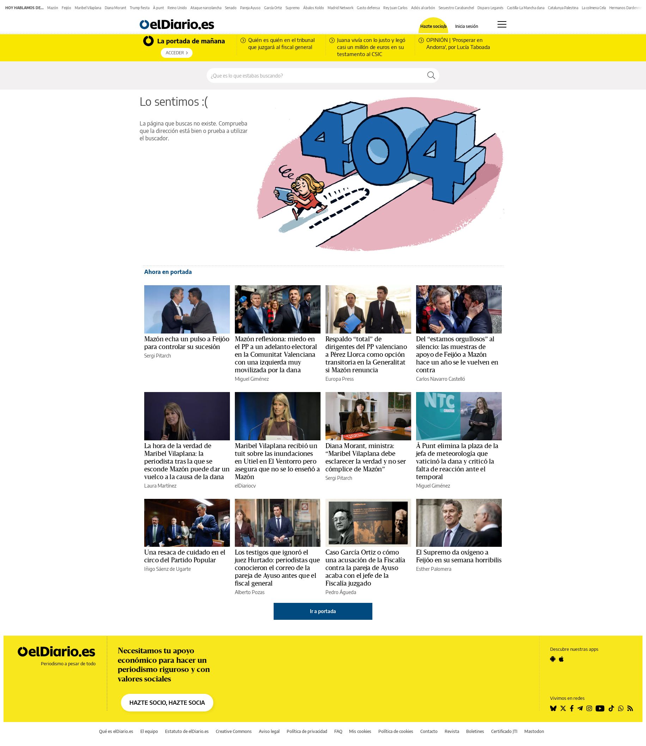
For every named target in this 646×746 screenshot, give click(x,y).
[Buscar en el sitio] (315, 75)
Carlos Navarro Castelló (440, 379)
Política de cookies (395, 731)
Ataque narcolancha (205, 8)
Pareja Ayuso (250, 8)
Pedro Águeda (340, 592)
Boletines (475, 731)
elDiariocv (245, 486)
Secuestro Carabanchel (456, 8)
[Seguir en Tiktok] (611, 708)
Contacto (429, 731)
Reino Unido (177, 8)
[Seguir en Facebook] (572, 708)
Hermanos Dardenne (625, 8)
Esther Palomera (433, 569)
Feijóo (66, 8)
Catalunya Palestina (563, 8)
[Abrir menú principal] (502, 24)
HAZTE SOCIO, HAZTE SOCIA (167, 702)
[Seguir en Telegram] (580, 708)
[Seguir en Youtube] (600, 708)
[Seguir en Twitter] (563, 708)
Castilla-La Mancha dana (525, 8)
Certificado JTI (504, 731)
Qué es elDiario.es (116, 731)
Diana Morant (115, 8)
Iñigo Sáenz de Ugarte (167, 569)
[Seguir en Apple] (561, 659)
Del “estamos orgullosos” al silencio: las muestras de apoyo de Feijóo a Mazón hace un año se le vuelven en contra (457, 355)
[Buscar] (431, 75)
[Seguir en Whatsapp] (621, 708)
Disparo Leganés (490, 8)
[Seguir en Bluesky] (553, 708)
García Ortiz (273, 8)
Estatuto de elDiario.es (187, 731)
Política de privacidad (307, 731)
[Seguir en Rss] (630, 708)
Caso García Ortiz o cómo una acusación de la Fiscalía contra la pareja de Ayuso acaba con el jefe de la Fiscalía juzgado (365, 568)
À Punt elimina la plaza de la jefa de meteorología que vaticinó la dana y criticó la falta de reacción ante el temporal (457, 461)
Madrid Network (340, 8)
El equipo (149, 731)
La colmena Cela (594, 8)
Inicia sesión (466, 26)
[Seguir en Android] (552, 659)
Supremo (293, 8)
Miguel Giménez (252, 379)
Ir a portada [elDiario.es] (323, 611)
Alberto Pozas (249, 592)
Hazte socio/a (433, 26)
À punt (158, 8)
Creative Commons (234, 731)
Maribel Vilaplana (88, 8)
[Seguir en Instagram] (589, 708)
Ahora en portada (168, 271)
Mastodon (534, 731)
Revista (452, 731)
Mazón (52, 8)
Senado (231, 8)
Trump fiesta (140, 8)
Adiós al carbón (423, 8)
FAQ (338, 731)
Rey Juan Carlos (395, 8)
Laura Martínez (160, 486)
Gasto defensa (368, 8)
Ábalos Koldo (313, 8)
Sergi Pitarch (157, 356)
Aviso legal (269, 731)
